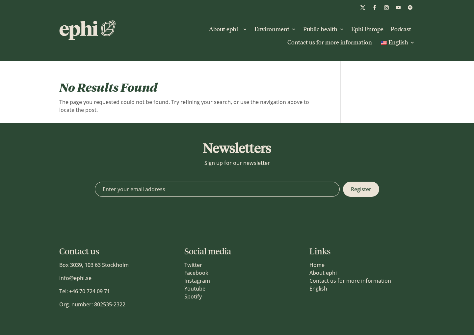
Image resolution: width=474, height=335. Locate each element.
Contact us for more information (329, 42)
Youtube (194, 288)
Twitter (193, 265)
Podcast (401, 29)
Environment (271, 29)
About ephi (225, 29)
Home (317, 265)
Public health (320, 29)
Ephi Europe (367, 29)
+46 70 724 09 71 (89, 291)
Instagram (197, 280)
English (318, 288)
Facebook (196, 272)
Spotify (193, 296)
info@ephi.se (75, 278)
